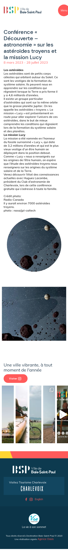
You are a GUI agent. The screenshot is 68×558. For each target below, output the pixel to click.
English (39, 499)
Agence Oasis (46, 539)
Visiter (15, 378)
